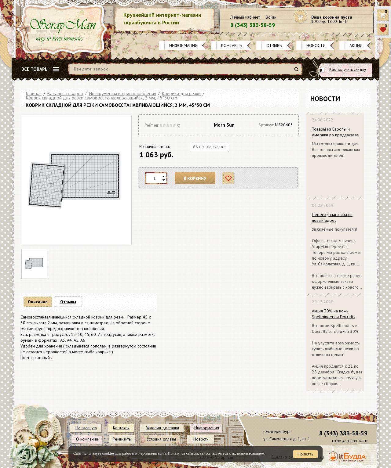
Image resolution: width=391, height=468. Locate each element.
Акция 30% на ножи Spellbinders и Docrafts (333, 313)
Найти (297, 71)
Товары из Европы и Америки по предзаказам (336, 132)
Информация (183, 45)
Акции (356, 45)
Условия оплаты (161, 439)
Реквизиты (122, 439)
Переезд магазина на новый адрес (332, 217)
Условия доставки (162, 427)
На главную (86, 427)
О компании (87, 439)
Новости (316, 45)
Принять (305, 454)
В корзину (195, 178)
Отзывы (274, 45)
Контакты (232, 45)
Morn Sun (224, 125)
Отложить (228, 178)
